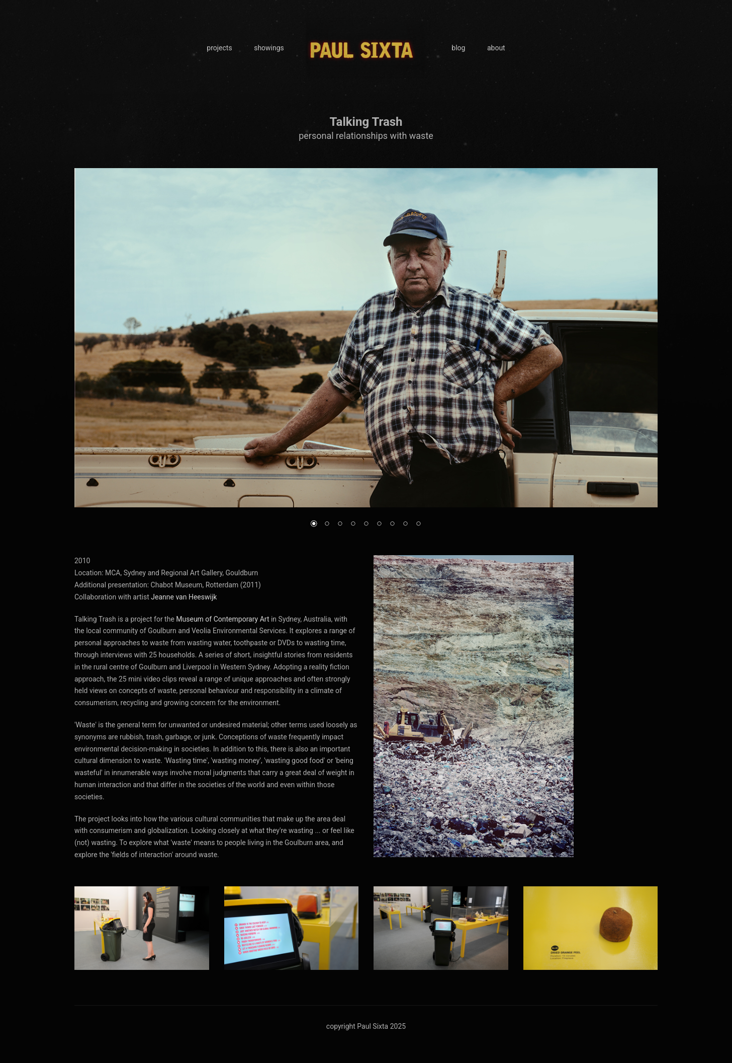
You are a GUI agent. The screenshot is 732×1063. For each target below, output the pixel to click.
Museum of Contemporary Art (222, 619)
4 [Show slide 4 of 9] (352, 524)
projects (219, 48)
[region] (366, 354)
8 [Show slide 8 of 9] (405, 524)
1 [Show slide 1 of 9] (313, 524)
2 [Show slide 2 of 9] (326, 524)
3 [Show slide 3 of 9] (339, 524)
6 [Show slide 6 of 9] (379, 524)
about (496, 48)
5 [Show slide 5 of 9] (366, 524)
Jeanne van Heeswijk (184, 597)
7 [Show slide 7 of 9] (392, 524)
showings (269, 48)
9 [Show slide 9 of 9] (418, 524)
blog (458, 48)
